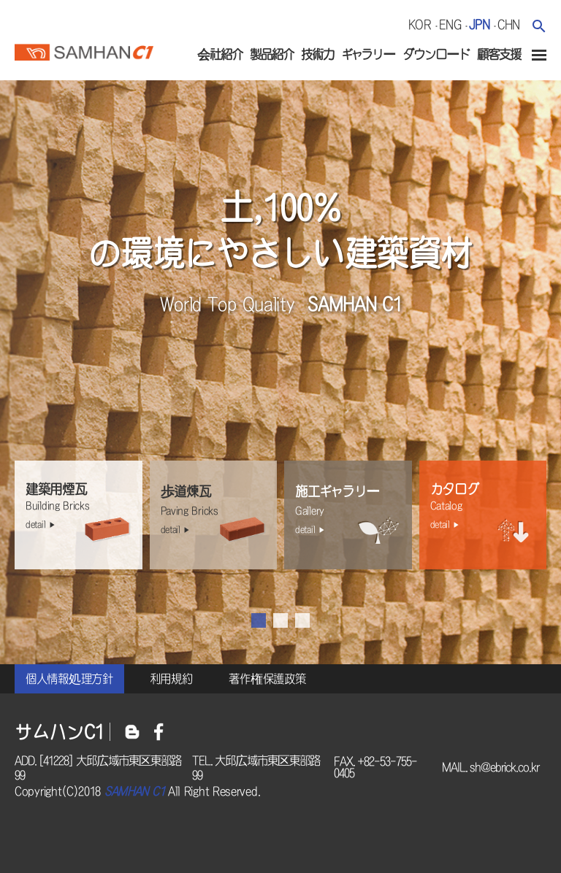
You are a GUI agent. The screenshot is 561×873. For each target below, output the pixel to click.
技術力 (317, 54)
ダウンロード (436, 54)
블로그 (132, 732)
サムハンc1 (84, 50)
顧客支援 (499, 54)
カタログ (486, 507)
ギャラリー (368, 54)
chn (508, 24)
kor (420, 24)
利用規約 (171, 679)
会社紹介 (220, 54)
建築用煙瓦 (82, 507)
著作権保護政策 (267, 679)
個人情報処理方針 (69, 679)
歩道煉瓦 (217, 511)
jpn (479, 24)
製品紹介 (272, 54)
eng (450, 24)
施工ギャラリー (351, 511)
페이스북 (159, 732)
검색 (538, 26)
